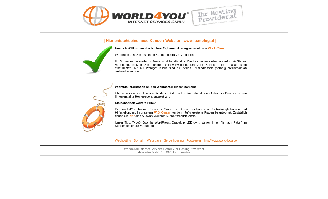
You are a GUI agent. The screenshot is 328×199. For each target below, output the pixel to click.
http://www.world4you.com (221, 140)
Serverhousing (174, 140)
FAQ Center (162, 112)
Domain (139, 140)
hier (131, 115)
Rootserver (193, 140)
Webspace (153, 140)
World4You (216, 48)
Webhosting (123, 140)
